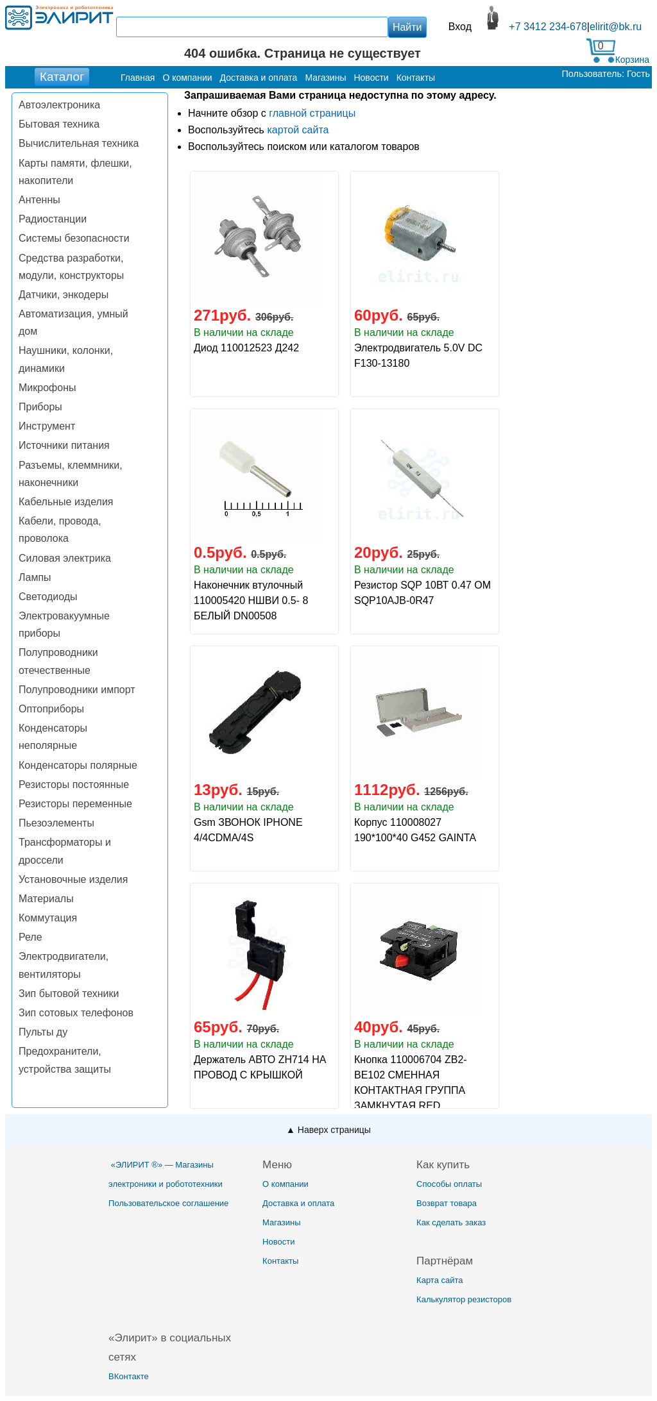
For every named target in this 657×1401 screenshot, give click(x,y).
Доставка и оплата (298, 1203)
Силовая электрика (65, 558)
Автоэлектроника (59, 104)
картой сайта (297, 129)
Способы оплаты (449, 1184)
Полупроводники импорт (77, 689)
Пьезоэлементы (56, 823)
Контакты (280, 1261)
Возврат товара (446, 1203)
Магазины (281, 1222)
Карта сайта (439, 1280)
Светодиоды (48, 596)
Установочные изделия (73, 879)
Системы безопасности (74, 238)
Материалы (46, 898)
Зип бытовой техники (69, 993)
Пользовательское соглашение (168, 1203)
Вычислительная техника (79, 143)
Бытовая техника (59, 124)
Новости (278, 1241)
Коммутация (48, 917)
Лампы (35, 577)
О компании (285, 1184)
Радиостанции (53, 219)
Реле (30, 937)
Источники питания (64, 445)
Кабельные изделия (66, 501)
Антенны (39, 199)
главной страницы (312, 113)
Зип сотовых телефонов (76, 1012)
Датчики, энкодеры (63, 294)
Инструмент (47, 426)
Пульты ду (43, 1032)
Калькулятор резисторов (463, 1299)
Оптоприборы (51, 708)
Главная (138, 77)
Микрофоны (47, 387)
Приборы (40, 406)
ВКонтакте (128, 1376)
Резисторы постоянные (74, 784)
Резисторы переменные (75, 803)
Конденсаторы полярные (78, 765)
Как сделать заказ (451, 1222)
